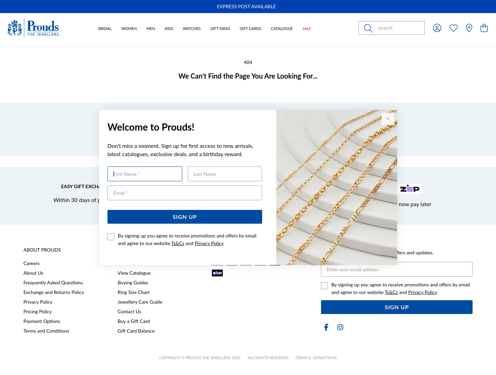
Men (150, 28)
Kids (169, 28)
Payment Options (41, 321)
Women (129, 28)
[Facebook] (326, 327)
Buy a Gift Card (134, 321)
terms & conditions (316, 357)
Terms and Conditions (46, 331)
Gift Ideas (220, 28)
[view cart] (484, 28)
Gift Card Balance (136, 331)
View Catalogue (134, 273)
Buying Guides (133, 282)
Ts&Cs (177, 243)
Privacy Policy (209, 243)
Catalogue (282, 28)
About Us (33, 273)
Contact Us (129, 311)
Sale (306, 28)
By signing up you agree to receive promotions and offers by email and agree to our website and (187, 239)
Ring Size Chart (134, 292)
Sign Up (185, 216)
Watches (192, 28)
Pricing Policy (37, 311)
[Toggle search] (370, 28)
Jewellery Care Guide (140, 302)
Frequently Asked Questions (53, 282)
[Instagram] (338, 327)
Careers (31, 263)
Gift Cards (250, 28)
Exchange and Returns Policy (53, 292)
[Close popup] (388, 119)
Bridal (105, 28)
